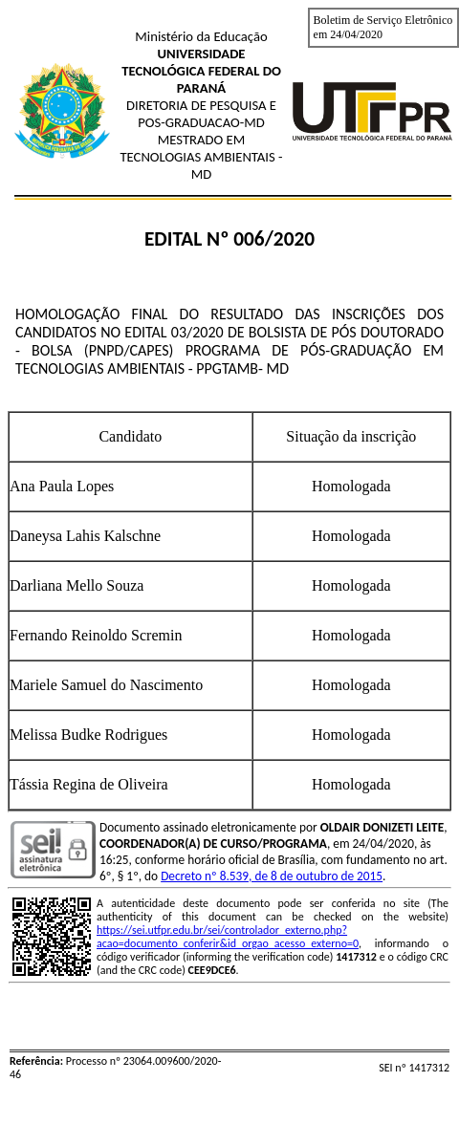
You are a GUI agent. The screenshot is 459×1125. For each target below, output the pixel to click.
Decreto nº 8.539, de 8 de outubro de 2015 (271, 876)
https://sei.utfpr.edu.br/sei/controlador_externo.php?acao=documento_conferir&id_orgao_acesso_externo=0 (228, 936)
